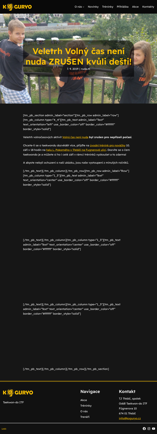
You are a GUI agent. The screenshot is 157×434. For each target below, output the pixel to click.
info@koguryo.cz (130, 418)
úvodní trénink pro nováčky (107, 145)
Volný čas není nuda (75, 137)
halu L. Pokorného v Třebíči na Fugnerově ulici (76, 150)
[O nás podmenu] (83, 7)
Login (4, 429)
